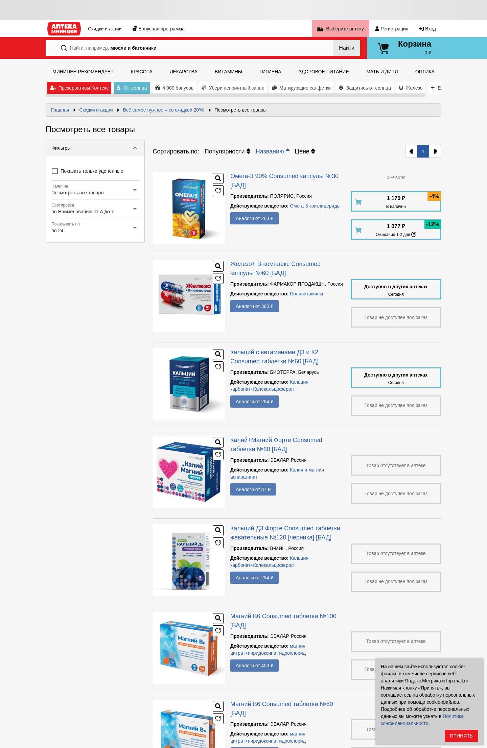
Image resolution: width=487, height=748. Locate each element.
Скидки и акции (96, 110)
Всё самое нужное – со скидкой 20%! (164, 110)
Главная (60, 110)
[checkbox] (87, 171)
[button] (95, 148)
